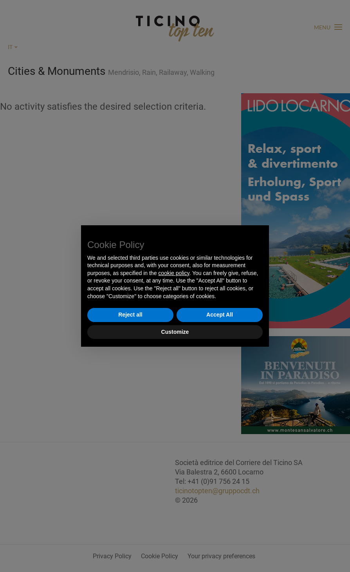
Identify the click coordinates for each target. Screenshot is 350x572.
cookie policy (173, 273)
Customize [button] (175, 332)
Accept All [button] (219, 314)
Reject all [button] (130, 314)
